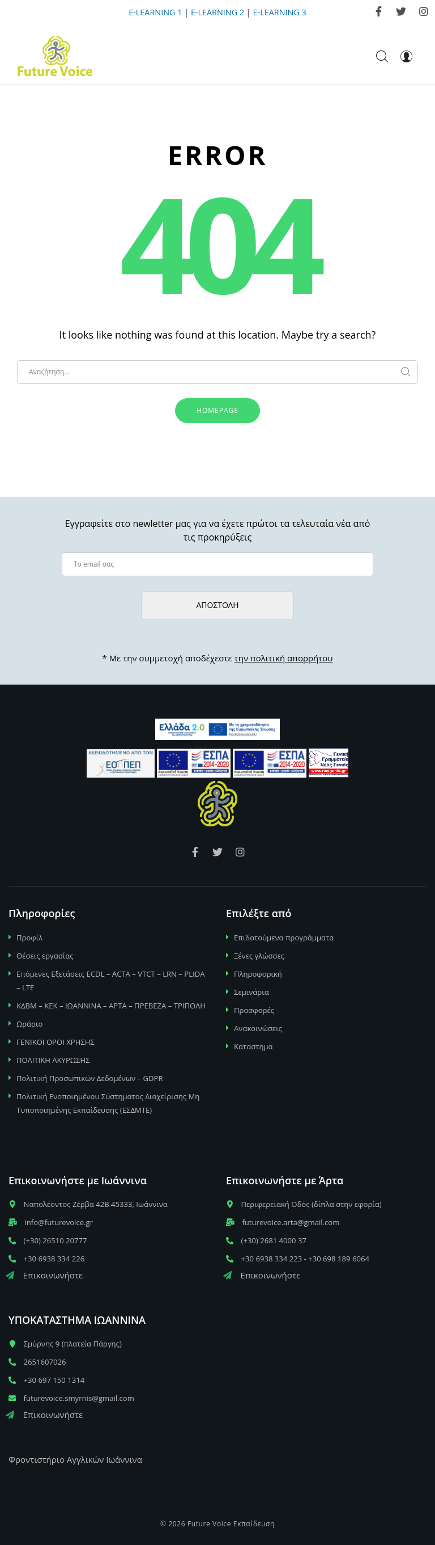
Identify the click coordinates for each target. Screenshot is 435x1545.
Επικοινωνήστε (44, 1275)
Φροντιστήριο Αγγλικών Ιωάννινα (75, 1459)
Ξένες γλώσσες (259, 956)
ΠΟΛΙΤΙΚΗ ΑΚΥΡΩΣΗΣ (53, 1060)
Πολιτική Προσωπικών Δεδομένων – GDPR (89, 1078)
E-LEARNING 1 (155, 12)
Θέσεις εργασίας (45, 956)
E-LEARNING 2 (217, 12)
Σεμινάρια (251, 992)
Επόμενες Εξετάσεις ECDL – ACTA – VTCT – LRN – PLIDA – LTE (110, 981)
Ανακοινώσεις (258, 1028)
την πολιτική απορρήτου (283, 658)
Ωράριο (29, 1024)
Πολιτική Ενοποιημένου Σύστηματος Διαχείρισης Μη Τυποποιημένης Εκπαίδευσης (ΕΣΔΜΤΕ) (107, 1103)
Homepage (217, 410)
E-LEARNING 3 (279, 12)
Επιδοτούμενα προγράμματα (284, 937)
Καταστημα (253, 1046)
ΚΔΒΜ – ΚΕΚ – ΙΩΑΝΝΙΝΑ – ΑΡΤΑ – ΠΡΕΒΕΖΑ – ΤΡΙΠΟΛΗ (111, 1006)
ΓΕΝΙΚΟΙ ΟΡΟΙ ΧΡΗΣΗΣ (55, 1042)
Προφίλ (29, 937)
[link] (378, 11)
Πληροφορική (258, 974)
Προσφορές (254, 1010)
